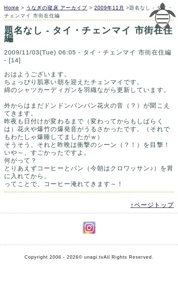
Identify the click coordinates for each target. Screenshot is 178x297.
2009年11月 (109, 8)
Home (11, 8)
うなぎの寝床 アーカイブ (56, 8)
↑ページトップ (152, 204)
